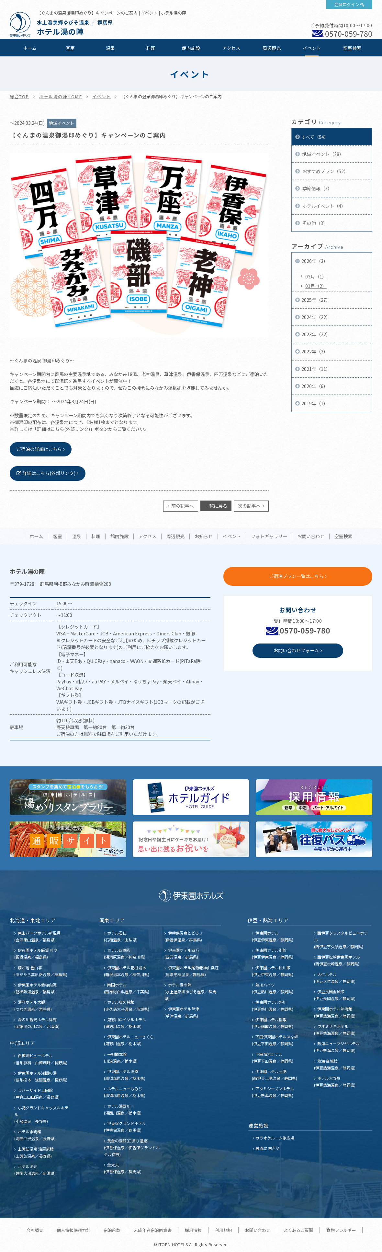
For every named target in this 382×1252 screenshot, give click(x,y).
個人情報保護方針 (73, 1230)
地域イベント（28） (322, 154)
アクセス (231, 48)
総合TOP (19, 96)
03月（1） (316, 276)
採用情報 (193, 1230)
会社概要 (35, 1230)
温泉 (110, 48)
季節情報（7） (316, 188)
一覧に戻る (216, 505)
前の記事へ (182, 505)
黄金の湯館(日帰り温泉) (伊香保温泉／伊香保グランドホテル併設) (132, 1147)
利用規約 (223, 1230)
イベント (312, 48)
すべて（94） (315, 137)
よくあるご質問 (298, 1230)
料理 (150, 48)
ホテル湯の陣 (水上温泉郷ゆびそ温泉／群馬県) (190, 991)
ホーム (30, 48)
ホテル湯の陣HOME (60, 96)
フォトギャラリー (269, 536)
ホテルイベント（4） (323, 206)
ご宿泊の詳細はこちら (39, 449)
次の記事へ (250, 505)
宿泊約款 (112, 1230)
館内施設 (191, 48)
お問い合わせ (310, 536)
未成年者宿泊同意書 (153, 1230)
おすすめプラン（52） (324, 171)
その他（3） (314, 223)
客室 (70, 48)
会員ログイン (346, 4)
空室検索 (352, 48)
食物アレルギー (341, 1230)
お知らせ (204, 536)
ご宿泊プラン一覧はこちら (296, 576)
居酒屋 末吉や (267, 1148)
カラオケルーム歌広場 (274, 1137)
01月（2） (316, 286)
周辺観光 (272, 48)
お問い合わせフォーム (296, 650)
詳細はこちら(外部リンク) (48, 473)
